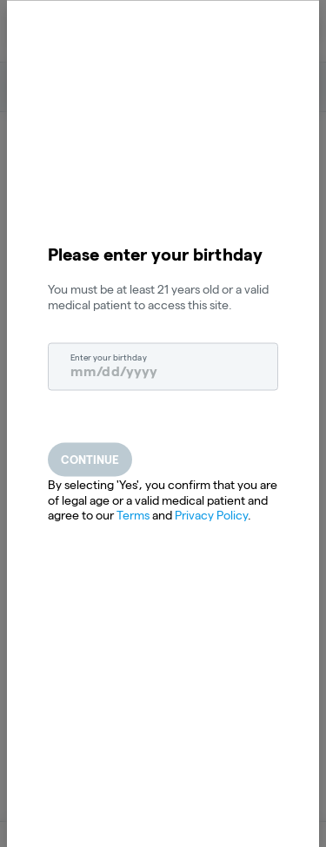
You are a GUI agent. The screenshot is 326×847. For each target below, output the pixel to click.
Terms (133, 515)
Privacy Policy (211, 515)
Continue (90, 459)
